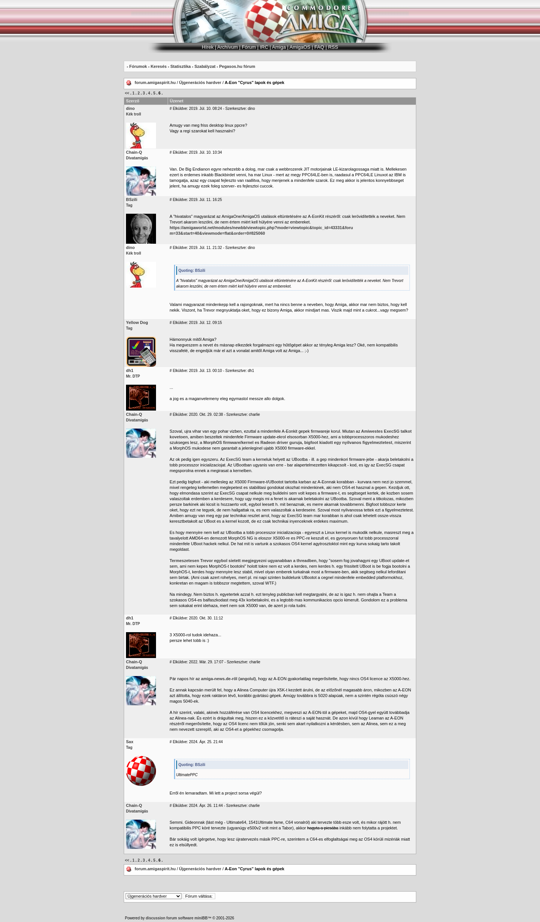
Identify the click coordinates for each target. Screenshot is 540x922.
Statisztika (180, 66)
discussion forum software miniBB (177, 918)
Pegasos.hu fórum (237, 66)
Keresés (159, 66)
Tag (129, 205)
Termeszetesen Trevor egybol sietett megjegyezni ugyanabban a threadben (243, 560)
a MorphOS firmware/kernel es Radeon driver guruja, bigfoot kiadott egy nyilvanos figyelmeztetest (296, 442)
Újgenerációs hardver (200, 82)
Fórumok (138, 66)
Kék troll (133, 114)
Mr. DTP (133, 376)
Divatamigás (137, 158)
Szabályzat (204, 66)
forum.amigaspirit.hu (156, 82)
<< (127, 93)
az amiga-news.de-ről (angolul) (225, 678)
